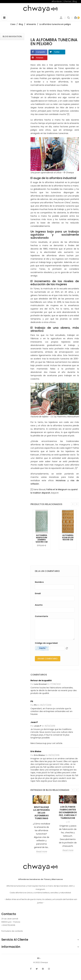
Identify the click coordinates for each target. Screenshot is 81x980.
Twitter (56, 52)
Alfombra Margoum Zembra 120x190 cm (42, 538)
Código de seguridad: (46, 643)
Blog (75, 1)
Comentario (41, 616)
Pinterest (39, 57)
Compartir (40, 52)
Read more (41, 851)
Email (38, 593)
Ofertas (67, 1)
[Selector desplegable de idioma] (40, 958)
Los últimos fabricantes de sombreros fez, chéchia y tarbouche (68, 812)
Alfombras (57, 1)
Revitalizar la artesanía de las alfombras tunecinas (41, 813)
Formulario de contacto (12, 931)
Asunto (39, 605)
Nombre (39, 582)
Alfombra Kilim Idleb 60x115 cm (68, 537)
